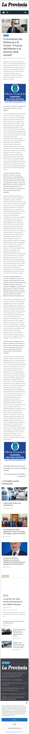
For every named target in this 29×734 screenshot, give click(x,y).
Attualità (6, 595)
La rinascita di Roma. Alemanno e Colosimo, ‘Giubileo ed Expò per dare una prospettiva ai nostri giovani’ (14, 561)
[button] (26, 703)
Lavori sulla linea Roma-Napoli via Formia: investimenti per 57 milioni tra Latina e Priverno (19, 633)
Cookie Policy (8, 731)
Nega (14, 724)
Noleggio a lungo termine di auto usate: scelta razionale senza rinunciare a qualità (19, 645)
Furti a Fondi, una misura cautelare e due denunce (15, 475)
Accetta (14, 720)
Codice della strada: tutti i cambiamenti (12, 504)
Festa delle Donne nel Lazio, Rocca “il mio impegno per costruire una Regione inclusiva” (14, 468)
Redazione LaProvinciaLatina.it (18, 58)
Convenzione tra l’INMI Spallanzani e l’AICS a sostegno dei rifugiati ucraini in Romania (14, 532)
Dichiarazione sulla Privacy (17, 731)
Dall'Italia (6, 35)
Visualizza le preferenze (14, 728)
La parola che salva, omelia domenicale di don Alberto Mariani (12, 602)
